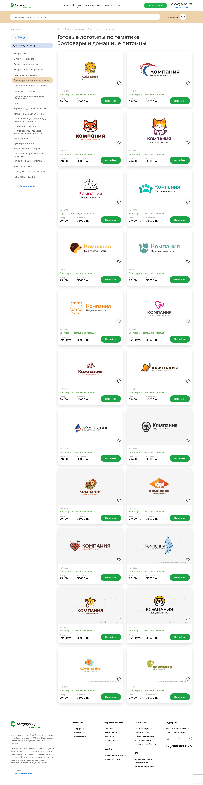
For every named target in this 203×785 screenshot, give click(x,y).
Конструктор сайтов (143, 740)
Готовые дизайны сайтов (115, 755)
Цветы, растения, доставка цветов (31, 171)
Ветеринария (20, 53)
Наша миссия (79, 732)
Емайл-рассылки (142, 732)
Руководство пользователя (177, 728)
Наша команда (79, 736)
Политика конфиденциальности (24, 773)
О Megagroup (78, 728)
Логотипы (77, 5)
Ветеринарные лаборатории (28, 69)
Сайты (65, 5)
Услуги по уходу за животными (29, 160)
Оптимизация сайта (143, 759)
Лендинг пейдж (110, 732)
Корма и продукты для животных (31, 108)
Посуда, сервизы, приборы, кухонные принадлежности (28, 131)
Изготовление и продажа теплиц (30, 85)
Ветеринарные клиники (26, 64)
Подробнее (110, 100)
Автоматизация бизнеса (145, 744)
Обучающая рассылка (175, 732)
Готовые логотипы (112, 759)
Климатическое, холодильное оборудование (29, 96)
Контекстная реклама (144, 736)
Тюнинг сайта (93, 5)
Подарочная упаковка (25, 125)
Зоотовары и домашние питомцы (31, 80)
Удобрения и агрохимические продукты (29, 154)
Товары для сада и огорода (27, 148)
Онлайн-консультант (144, 728)
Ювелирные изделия (24, 176)
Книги (17, 103)
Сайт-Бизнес (109, 736)
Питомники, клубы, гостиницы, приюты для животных (30, 119)
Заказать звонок (181, 7)
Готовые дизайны (113, 5)
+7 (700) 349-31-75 (181, 4)
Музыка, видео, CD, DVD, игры (29, 113)
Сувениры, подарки (24, 143)
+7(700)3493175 (179, 745)
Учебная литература (24, 166)
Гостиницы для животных (27, 74)
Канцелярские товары (25, 90)
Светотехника (21, 137)
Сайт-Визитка (109, 728)
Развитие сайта (141, 762)
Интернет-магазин (112, 740)
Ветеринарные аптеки (25, 58)
